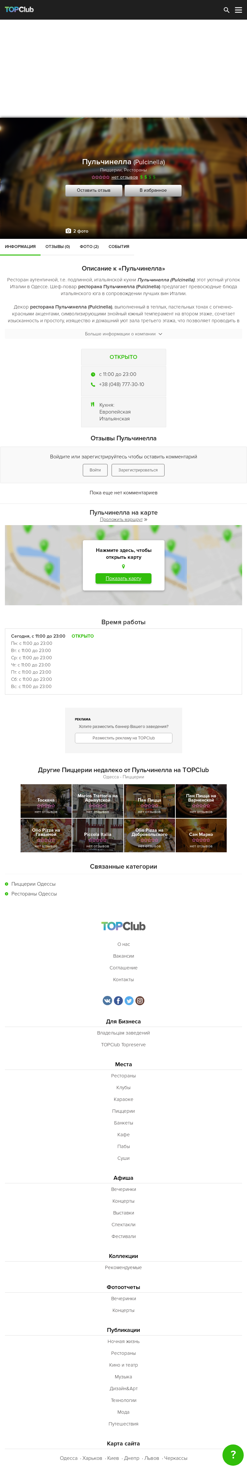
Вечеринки (123, 1189)
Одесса (69, 1458)
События (119, 246)
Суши (123, 1158)
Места (123, 1064)
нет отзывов (125, 177)
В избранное (153, 190)
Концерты (123, 1201)
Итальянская (114, 419)
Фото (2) (89, 246)
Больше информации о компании (123, 334)
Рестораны (135, 170)
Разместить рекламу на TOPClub (124, 738)
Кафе (123, 1134)
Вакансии (123, 956)
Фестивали (124, 1236)
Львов (151, 1458)
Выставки (123, 1212)
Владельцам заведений (123, 1032)
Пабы (123, 1146)
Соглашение (124, 967)
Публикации (123, 1330)
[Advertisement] (123, 69)
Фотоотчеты (123, 1287)
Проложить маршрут (123, 519)
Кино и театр (123, 1365)
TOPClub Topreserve (123, 1044)
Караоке (123, 1099)
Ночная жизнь (124, 1341)
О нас (123, 944)
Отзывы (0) (57, 246)
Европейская (115, 412)
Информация (20, 246)
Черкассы (175, 1458)
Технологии (123, 1400)
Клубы (123, 1087)
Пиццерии (111, 170)
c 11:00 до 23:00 (117, 374)
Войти (95, 470)
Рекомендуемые (123, 1267)
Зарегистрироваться (138, 470)
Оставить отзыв (94, 190)
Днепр (131, 1458)
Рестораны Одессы (34, 894)
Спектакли (123, 1224)
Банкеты (123, 1122)
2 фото (80, 231)
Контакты (123, 979)
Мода (123, 1412)
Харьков (92, 1458)
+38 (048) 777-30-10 (121, 384)
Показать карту (123, 578)
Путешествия (123, 1423)
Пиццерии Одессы (33, 884)
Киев (113, 1458)
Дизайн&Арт (124, 1388)
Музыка (123, 1376)
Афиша (123, 1178)
